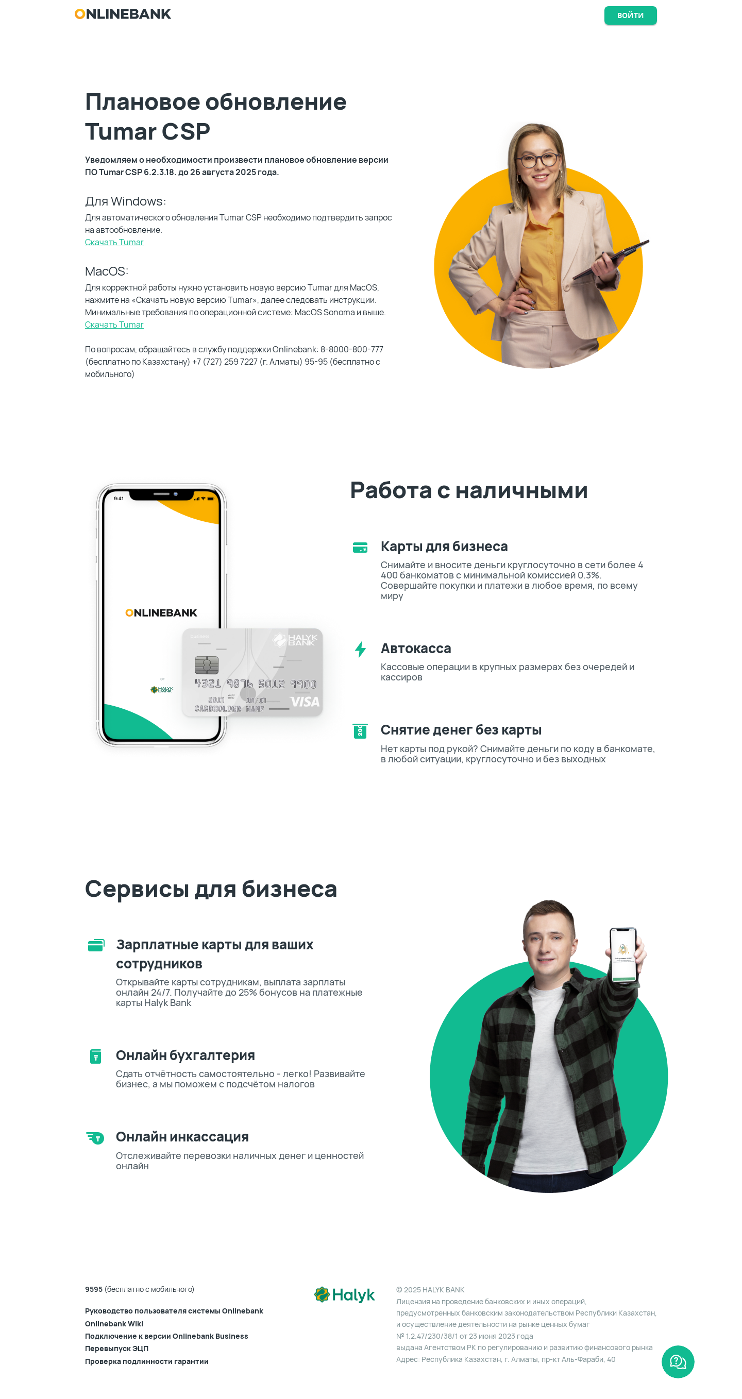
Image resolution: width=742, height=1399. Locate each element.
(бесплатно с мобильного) (140, 1289)
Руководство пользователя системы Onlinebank (174, 1311)
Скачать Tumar (114, 242)
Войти (630, 15)
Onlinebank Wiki (114, 1323)
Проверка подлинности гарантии (147, 1361)
